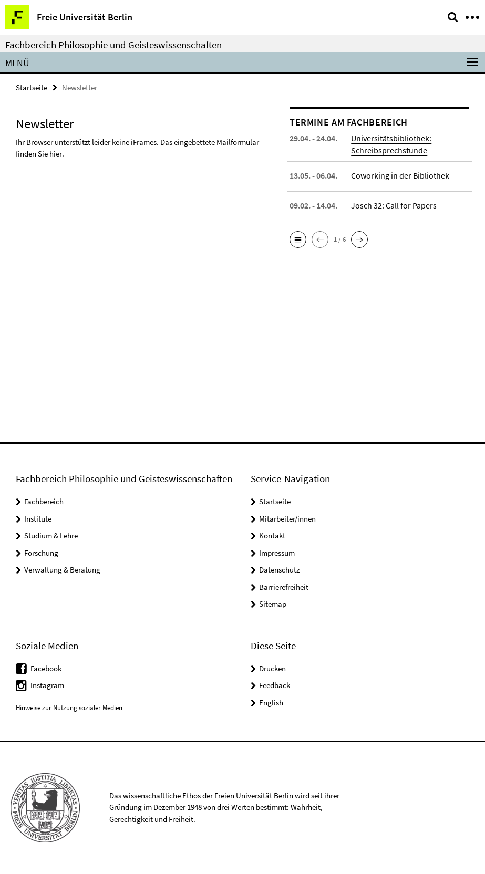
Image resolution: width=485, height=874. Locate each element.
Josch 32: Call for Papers (394, 205)
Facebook (45, 668)
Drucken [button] (272, 668)
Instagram (47, 685)
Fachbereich (44, 501)
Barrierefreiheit (283, 587)
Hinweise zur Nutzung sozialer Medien (69, 707)
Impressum (277, 553)
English (271, 702)
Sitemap (272, 604)
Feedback (274, 685)
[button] (298, 239)
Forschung (41, 553)
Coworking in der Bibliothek (400, 175)
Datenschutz (279, 570)
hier (55, 154)
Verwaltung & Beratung (62, 570)
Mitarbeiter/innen (287, 519)
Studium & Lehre (51, 535)
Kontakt (272, 535)
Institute (37, 519)
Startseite (31, 87)
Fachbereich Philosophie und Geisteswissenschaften (113, 44)
